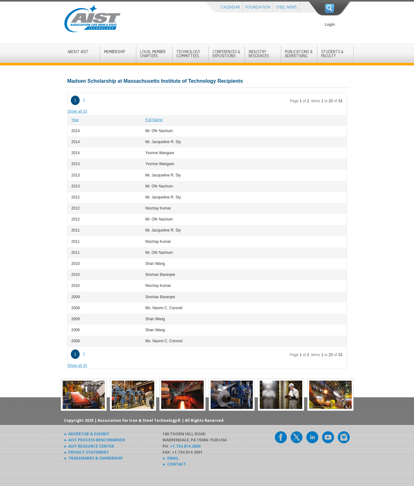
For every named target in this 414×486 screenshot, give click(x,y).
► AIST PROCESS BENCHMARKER (94, 440)
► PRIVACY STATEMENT (86, 452)
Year (75, 120)
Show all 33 (77, 111)
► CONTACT (174, 464)
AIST (92, 18)
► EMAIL (170, 458)
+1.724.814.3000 (185, 446)
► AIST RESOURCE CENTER (89, 446)
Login (330, 24)
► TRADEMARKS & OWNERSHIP (93, 458)
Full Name (154, 120)
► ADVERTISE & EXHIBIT (87, 434)
